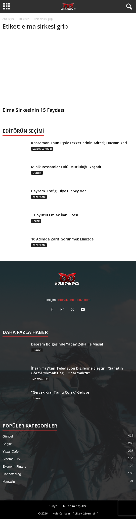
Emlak (36, 221)
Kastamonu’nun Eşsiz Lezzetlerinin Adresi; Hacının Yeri (79, 142)
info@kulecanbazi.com (74, 300)
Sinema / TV (40, 379)
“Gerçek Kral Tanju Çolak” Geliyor (60, 392)
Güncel (36, 173)
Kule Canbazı (61, 513)
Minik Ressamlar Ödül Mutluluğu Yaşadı (66, 166)
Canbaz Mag (12, 474)
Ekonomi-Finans (14, 466)
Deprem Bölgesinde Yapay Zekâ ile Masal (67, 344)
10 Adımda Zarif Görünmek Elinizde (62, 239)
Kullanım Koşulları (75, 506)
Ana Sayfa (8, 19)
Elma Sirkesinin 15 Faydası (33, 110)
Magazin (9, 481)
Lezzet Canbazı (42, 148)
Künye (53, 506)
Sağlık (7, 444)
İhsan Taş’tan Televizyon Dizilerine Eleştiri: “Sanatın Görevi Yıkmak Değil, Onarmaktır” (77, 370)
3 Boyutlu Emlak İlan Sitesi (54, 215)
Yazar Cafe (39, 197)
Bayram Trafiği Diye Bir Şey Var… (60, 191)
